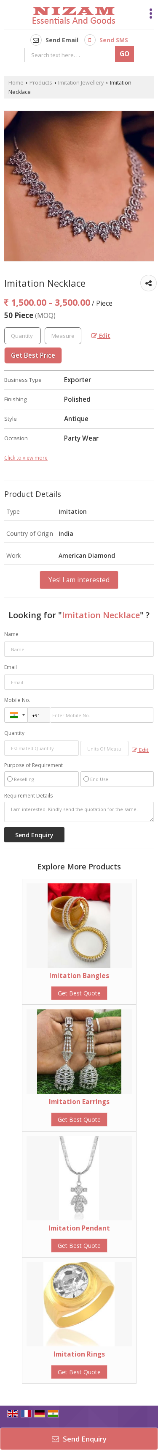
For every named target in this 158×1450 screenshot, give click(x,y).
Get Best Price (33, 355)
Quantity (14, 733)
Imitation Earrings (79, 1101)
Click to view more (26, 457)
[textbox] (63, 335)
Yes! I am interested (79, 580)
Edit (100, 336)
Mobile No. (17, 700)
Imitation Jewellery (81, 82)
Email (10, 667)
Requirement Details (28, 796)
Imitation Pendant (79, 1228)
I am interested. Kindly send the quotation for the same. (79, 812)
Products (40, 82)
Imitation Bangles (79, 975)
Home (16, 82)
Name (11, 634)
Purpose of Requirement (33, 765)
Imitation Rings (79, 1354)
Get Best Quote (79, 993)
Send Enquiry (79, 1439)
